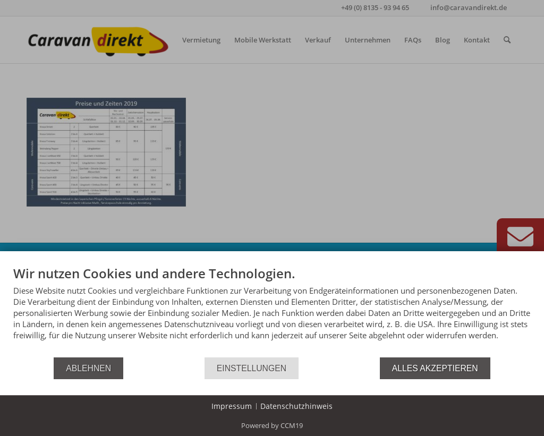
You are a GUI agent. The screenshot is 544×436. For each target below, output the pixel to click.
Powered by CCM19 (272, 425)
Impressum (231, 406)
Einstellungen (251, 368)
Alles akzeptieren (435, 368)
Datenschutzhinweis (296, 406)
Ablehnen (88, 368)
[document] (272, 311)
